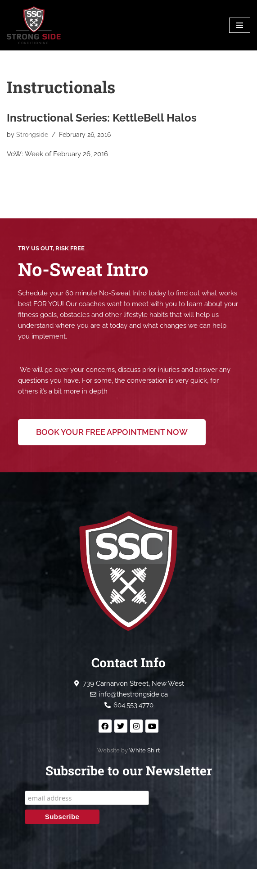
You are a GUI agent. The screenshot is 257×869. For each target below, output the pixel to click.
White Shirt (144, 750)
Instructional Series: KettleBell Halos (102, 117)
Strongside (32, 134)
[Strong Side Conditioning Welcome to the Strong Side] (34, 25)
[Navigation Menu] (239, 25)
